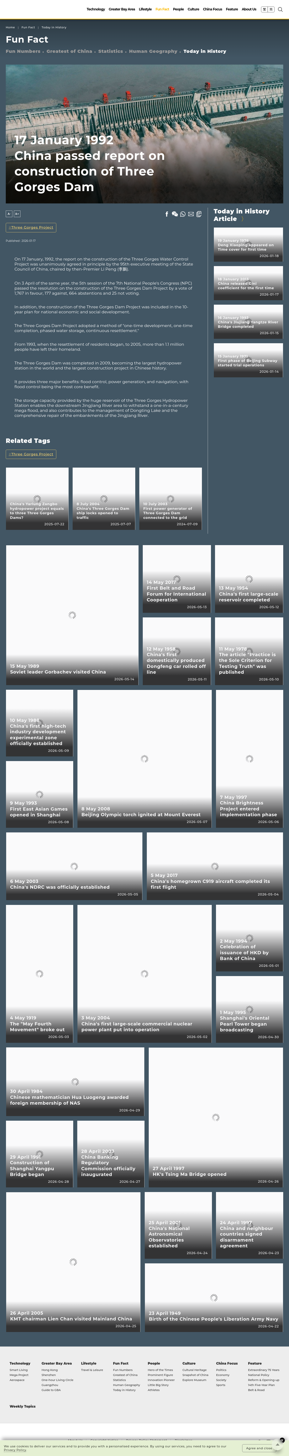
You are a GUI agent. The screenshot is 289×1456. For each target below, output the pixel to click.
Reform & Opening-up (263, 1380)
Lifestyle (145, 9)
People (178, 9)
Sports (220, 1385)
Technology (96, 9)
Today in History (54, 27)
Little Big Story (158, 1385)
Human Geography (153, 51)
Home (10, 27)
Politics (221, 1370)
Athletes (154, 1390)
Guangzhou (50, 1385)
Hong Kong (50, 1370)
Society (221, 1380)
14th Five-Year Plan (261, 1385)
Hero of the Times (160, 1370)
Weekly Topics (23, 1406)
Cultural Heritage (194, 1370)
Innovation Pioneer (161, 1380)
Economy (222, 1375)
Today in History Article (242, 215)
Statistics (110, 51)
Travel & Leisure (92, 1370)
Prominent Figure (160, 1375)
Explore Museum (194, 1380)
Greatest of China (69, 51)
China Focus (212, 9)
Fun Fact (162, 9)
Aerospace (17, 1380)
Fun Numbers (23, 51)
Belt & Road (256, 1390)
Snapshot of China (195, 1375)
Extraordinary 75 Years (263, 1370)
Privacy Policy (15, 1450)
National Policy (258, 1375)
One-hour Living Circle (57, 1380)
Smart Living (19, 1370)
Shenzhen (49, 1375)
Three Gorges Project (32, 227)
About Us (249, 9)
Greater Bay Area (122, 9)
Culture (193, 9)
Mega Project (19, 1375)
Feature (232, 9)
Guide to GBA (51, 1390)
